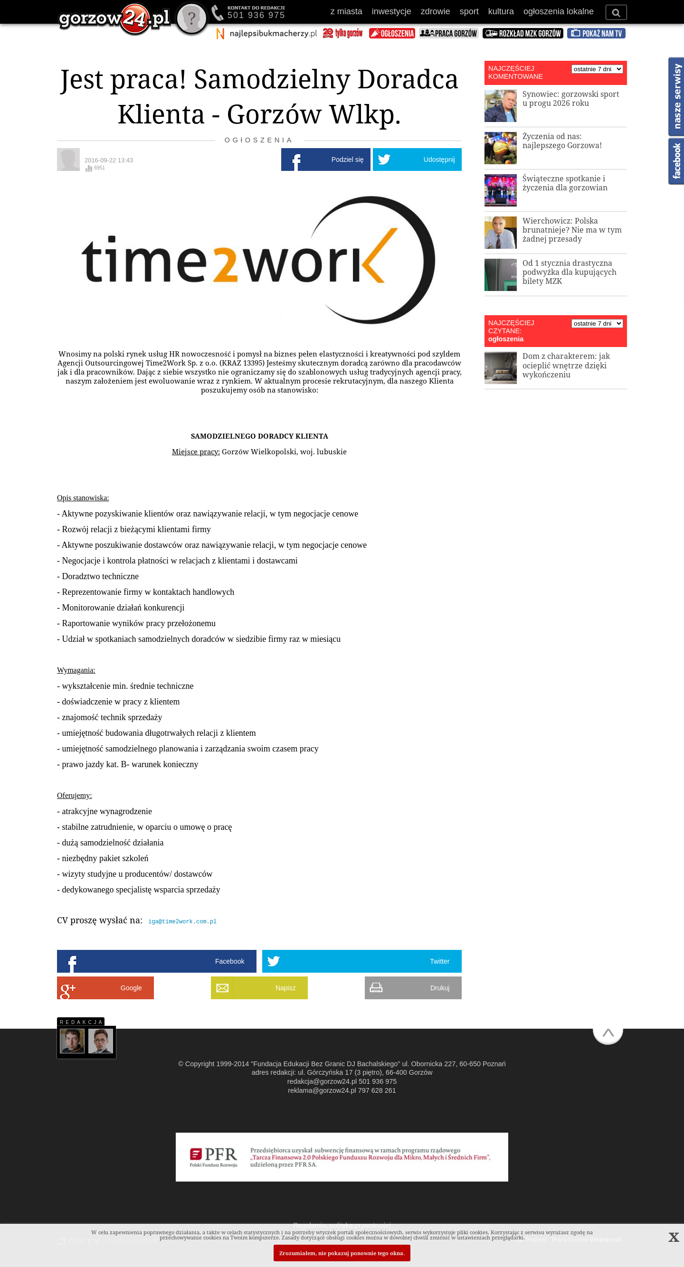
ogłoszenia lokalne (558, 11)
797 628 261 (377, 1090)
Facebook (229, 961)
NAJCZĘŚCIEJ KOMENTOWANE (515, 72)
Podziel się (348, 159)
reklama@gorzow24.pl (322, 1090)
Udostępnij (439, 159)
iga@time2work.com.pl (182, 921)
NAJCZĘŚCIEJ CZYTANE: (511, 327)
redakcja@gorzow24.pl (322, 1081)
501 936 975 (256, 15)
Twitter (439, 961)
